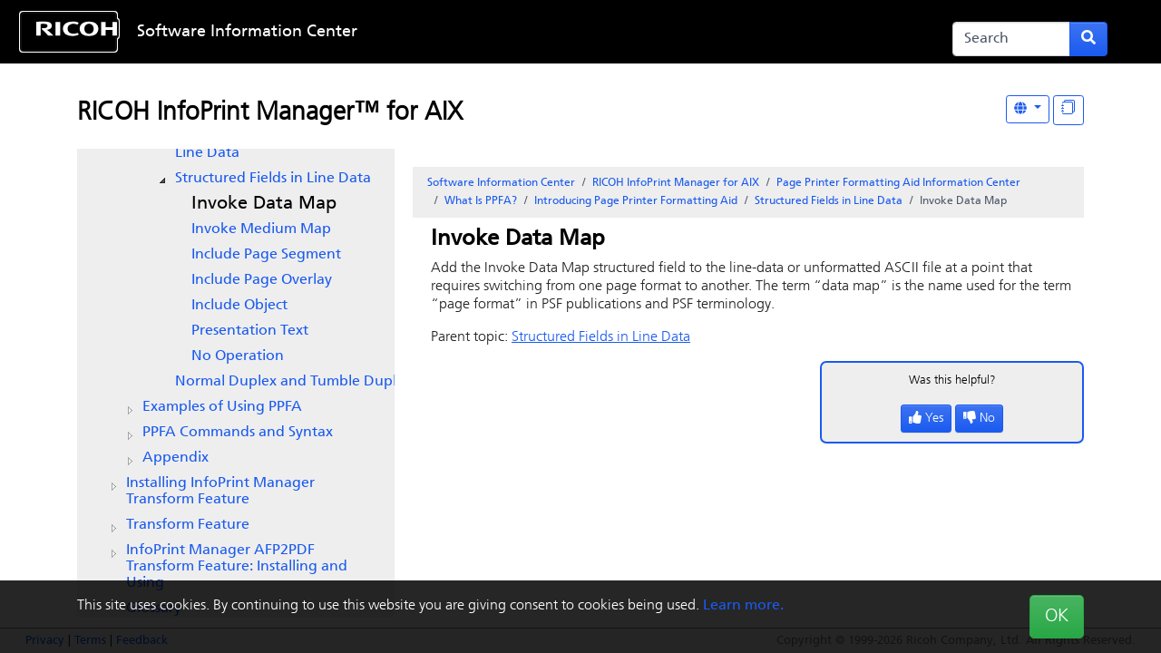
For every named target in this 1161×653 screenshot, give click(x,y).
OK (1056, 617)
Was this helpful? (952, 380)
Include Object (239, 305)
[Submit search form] (1088, 39)
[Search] (1011, 39)
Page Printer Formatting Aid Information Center (898, 183)
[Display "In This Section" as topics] (1068, 110)
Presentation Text (249, 331)
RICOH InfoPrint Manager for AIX (675, 183)
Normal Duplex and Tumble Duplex (293, 382)
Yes (926, 418)
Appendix (175, 458)
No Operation (237, 356)
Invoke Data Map (264, 204)
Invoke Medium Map (261, 229)
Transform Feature (187, 525)
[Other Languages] (1027, 109)
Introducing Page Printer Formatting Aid (635, 201)
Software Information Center (247, 32)
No (979, 418)
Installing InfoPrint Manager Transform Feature (220, 491)
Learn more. (743, 606)
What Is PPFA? (480, 201)
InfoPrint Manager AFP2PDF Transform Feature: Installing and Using (236, 566)
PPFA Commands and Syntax (237, 432)
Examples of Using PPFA (222, 407)
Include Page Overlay (261, 280)
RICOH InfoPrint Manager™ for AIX (270, 113)
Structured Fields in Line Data (273, 178)
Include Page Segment (266, 255)
